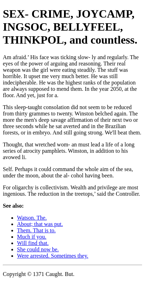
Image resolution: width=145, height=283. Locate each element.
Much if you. (31, 237)
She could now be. (38, 249)
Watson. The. (32, 218)
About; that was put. (40, 224)
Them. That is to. (36, 230)
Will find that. (33, 243)
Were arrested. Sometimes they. (52, 256)
